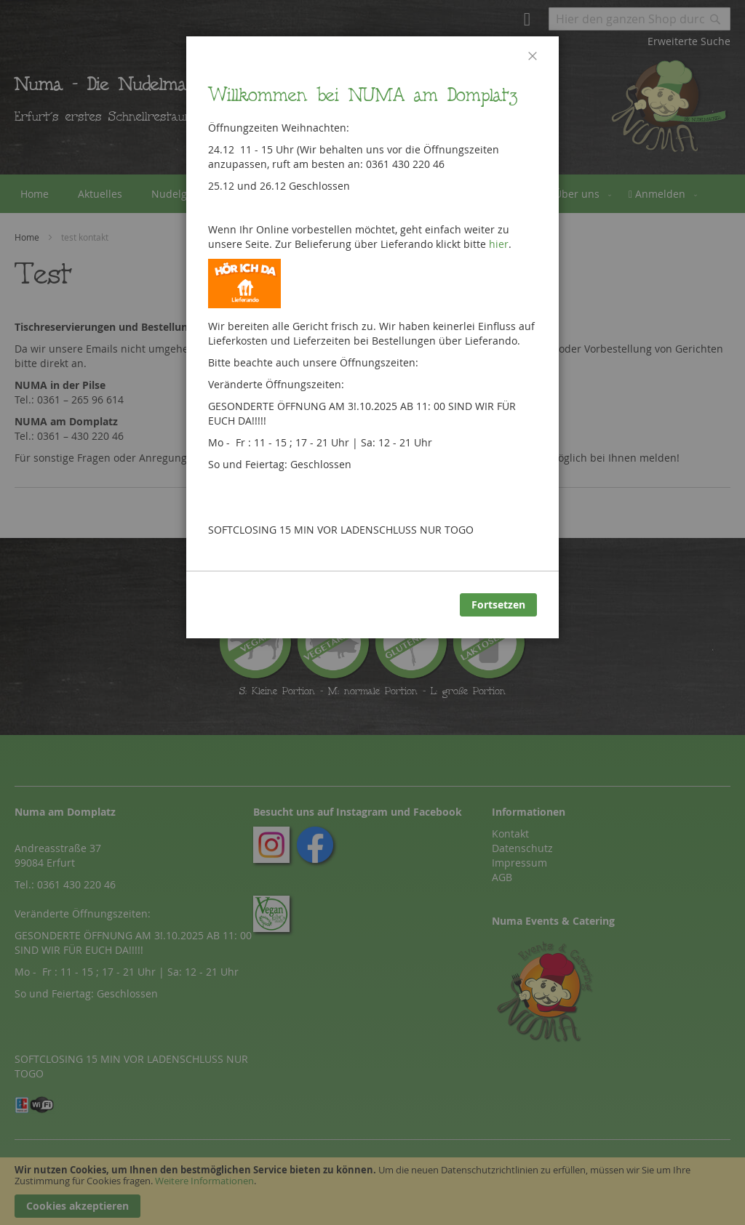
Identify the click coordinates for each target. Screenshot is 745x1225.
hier (499, 244)
